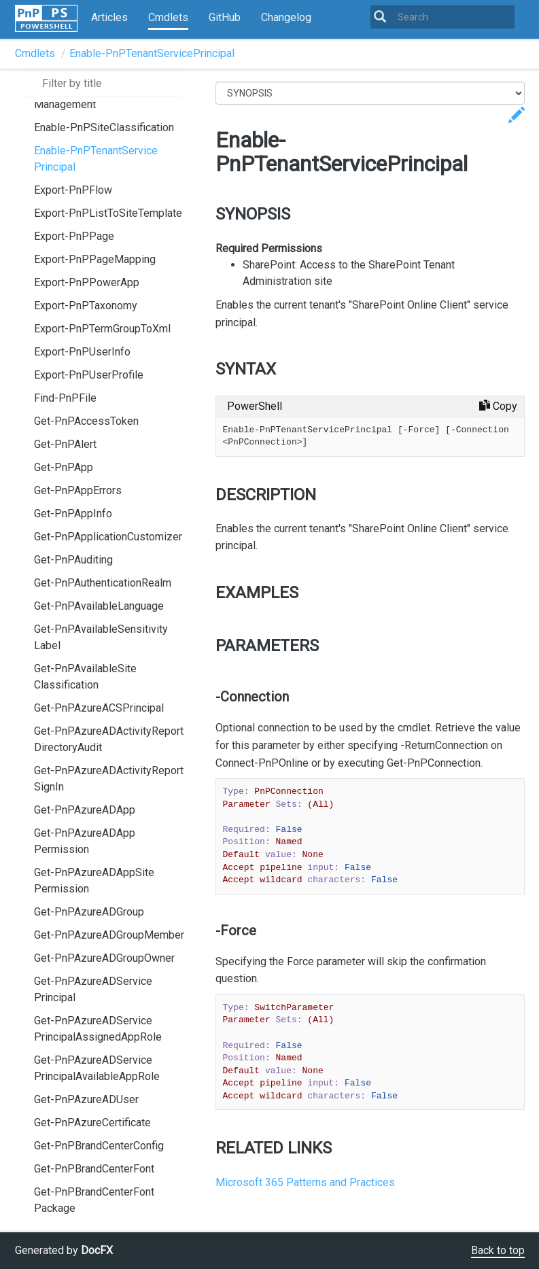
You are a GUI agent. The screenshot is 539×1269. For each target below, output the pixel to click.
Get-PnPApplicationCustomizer (108, 536)
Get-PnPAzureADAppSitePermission (94, 880)
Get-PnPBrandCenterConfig (99, 1145)
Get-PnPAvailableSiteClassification (85, 676)
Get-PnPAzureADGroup (89, 911)
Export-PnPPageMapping (95, 259)
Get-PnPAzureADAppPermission (84, 841)
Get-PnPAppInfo (73, 513)
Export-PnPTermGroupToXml (102, 328)
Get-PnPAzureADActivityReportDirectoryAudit (109, 739)
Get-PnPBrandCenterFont (94, 1168)
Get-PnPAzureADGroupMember (109, 934)
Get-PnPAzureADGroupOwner (104, 958)
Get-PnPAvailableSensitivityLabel (101, 637)
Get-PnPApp (63, 467)
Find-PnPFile (65, 398)
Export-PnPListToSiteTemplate (108, 213)
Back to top (498, 1250)
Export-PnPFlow (73, 190)
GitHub (225, 17)
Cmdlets (168, 17)
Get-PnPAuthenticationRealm (102, 582)
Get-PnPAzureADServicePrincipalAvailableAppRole (97, 1068)
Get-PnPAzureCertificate (92, 1122)
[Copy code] (498, 406)
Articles (109, 17)
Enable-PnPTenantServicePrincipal (151, 53)
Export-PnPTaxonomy (85, 305)
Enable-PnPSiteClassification (104, 127)
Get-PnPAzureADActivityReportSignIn (109, 778)
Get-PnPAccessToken (86, 421)
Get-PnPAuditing (73, 559)
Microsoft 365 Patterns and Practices (305, 1182)
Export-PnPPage (74, 236)
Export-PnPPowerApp (86, 282)
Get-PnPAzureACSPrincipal (99, 707)
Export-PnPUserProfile (88, 374)
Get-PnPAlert (65, 444)
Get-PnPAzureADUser (86, 1099)
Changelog (286, 17)
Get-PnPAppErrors (78, 490)
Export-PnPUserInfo (82, 351)
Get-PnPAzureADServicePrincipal (93, 989)
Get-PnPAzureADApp (84, 809)
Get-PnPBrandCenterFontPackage (94, 1200)
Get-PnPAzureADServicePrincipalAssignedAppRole (98, 1028)
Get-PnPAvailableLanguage (99, 605)
